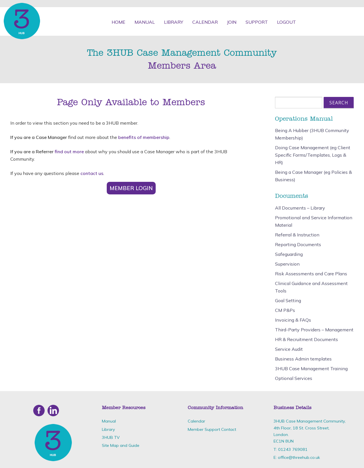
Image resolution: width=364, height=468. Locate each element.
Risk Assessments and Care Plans (311, 273)
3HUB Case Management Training (311, 368)
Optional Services (293, 378)
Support (257, 22)
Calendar (205, 22)
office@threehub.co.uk (299, 457)
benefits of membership (143, 137)
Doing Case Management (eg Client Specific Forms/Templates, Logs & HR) (312, 155)
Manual (144, 22)
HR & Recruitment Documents (306, 339)
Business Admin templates (303, 359)
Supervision (287, 264)
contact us (91, 173)
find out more (69, 151)
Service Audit (289, 349)
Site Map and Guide (120, 445)
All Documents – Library (300, 208)
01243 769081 (293, 449)
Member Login (131, 188)
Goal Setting (288, 300)
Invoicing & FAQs (293, 320)
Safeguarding (289, 254)
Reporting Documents (298, 244)
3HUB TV (111, 437)
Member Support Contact (212, 429)
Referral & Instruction (297, 235)
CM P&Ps (285, 310)
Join (231, 22)
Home (118, 22)
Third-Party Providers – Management (314, 329)
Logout (286, 22)
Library (173, 22)
